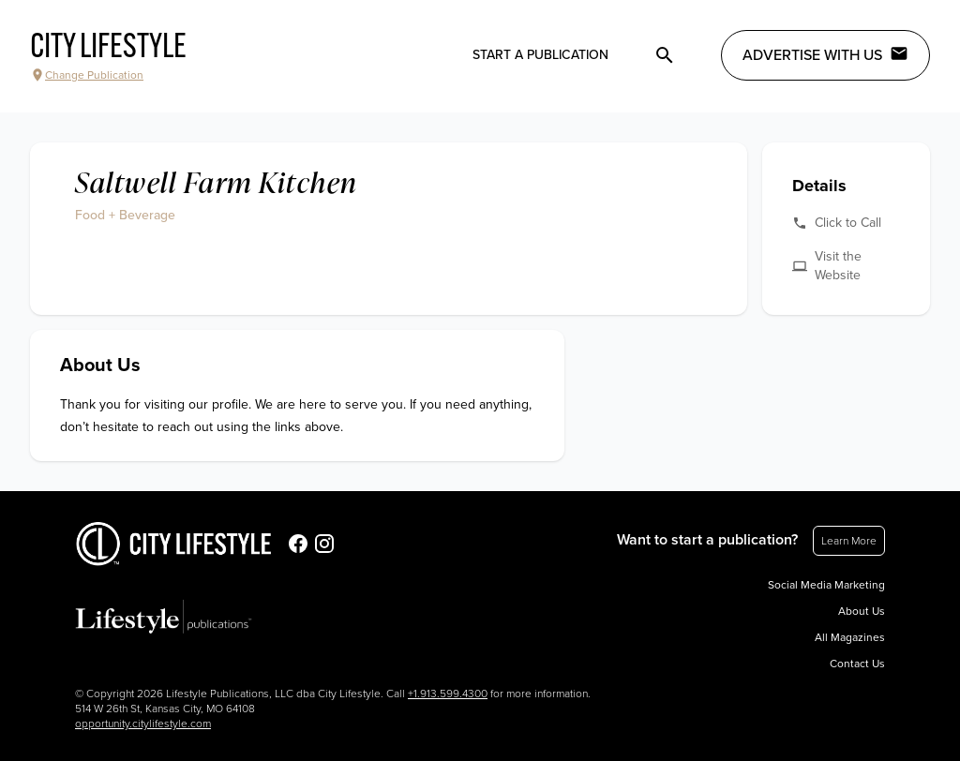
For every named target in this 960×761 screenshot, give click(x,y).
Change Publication (86, 74)
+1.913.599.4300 (448, 693)
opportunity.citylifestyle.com (143, 723)
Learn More (849, 540)
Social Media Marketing (826, 584)
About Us (861, 611)
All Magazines (850, 637)
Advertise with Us (825, 54)
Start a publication (540, 55)
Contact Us (857, 663)
